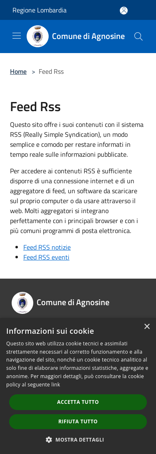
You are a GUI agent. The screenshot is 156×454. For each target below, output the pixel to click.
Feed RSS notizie (47, 247)
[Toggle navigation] (17, 36)
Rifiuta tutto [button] (78, 421)
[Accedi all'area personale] (124, 10)
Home (18, 71)
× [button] (147, 327)
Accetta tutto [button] (78, 401)
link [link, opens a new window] (56, 384)
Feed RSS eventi (46, 257)
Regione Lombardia (39, 10)
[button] (78, 439)
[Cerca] (139, 36)
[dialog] (78, 386)
